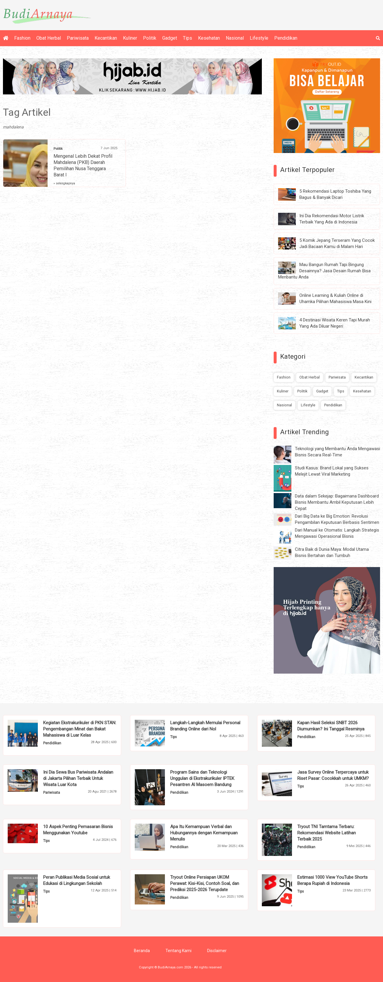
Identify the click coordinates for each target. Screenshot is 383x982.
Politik (149, 38)
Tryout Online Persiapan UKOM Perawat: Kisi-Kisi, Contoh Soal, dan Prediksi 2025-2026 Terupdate (204, 883)
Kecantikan (106, 38)
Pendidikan (285, 38)
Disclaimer (217, 950)
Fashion (22, 38)
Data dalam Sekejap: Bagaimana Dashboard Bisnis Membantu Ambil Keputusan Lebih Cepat (337, 502)
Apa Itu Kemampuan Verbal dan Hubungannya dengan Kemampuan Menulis (204, 833)
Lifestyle (259, 38)
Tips (187, 38)
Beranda (142, 950)
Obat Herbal (48, 38)
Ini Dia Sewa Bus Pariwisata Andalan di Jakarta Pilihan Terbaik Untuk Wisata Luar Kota (78, 778)
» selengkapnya (64, 183)
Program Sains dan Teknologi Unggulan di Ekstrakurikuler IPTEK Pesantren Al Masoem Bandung (202, 778)
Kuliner (130, 38)
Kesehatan (209, 38)
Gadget (169, 38)
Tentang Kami (178, 950)
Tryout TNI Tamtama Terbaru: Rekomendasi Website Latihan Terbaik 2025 (326, 833)
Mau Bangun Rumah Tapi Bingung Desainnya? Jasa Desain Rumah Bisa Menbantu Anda (324, 271)
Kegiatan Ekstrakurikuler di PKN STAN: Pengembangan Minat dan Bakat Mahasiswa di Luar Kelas (79, 729)
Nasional (235, 38)
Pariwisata (78, 38)
